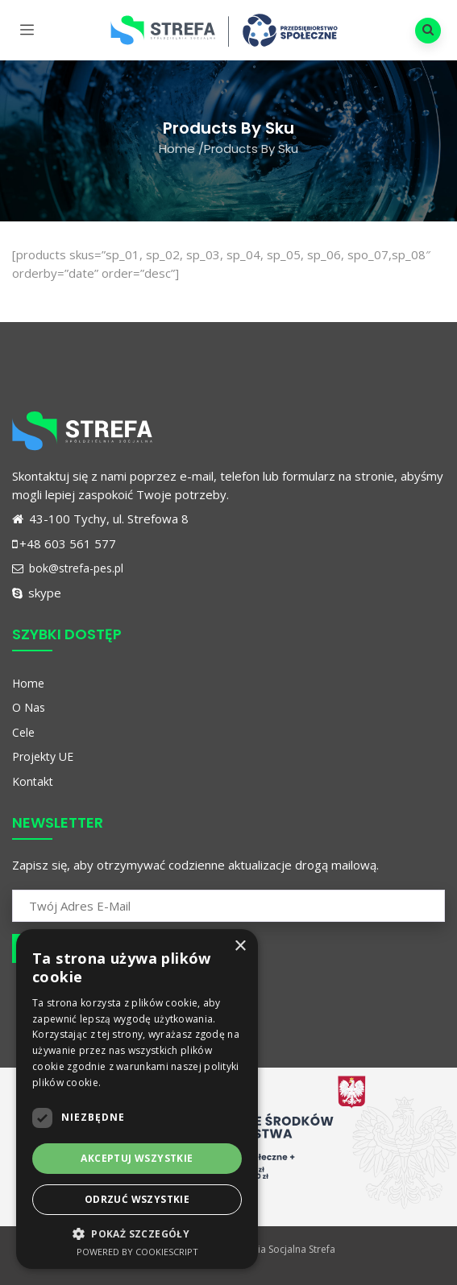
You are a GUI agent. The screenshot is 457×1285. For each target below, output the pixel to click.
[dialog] (137, 1099)
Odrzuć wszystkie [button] (137, 1199)
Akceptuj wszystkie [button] (137, 1158)
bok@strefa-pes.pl (67, 568)
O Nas (28, 707)
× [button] (240, 946)
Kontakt (32, 781)
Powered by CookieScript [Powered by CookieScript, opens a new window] (137, 1252)
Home (177, 148)
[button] (137, 1233)
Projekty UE (42, 756)
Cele (23, 732)
